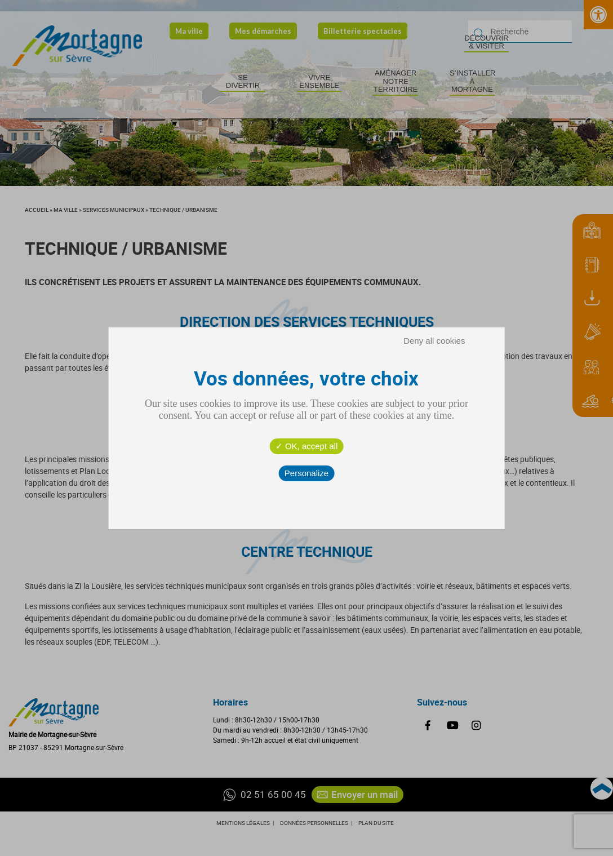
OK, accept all (307, 446)
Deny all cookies (434, 340)
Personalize (306, 473)
